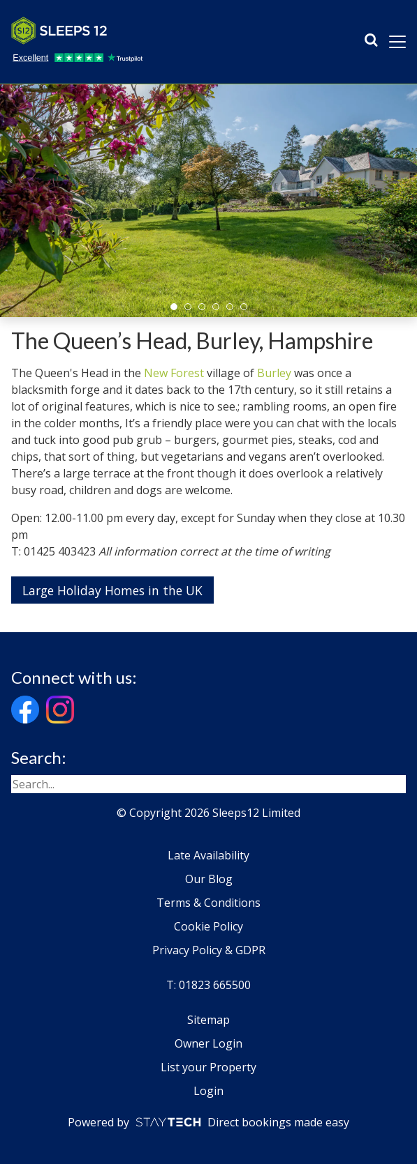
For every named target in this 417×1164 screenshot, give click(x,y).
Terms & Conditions (208, 902)
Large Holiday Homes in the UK (112, 590)
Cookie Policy (208, 926)
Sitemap (208, 1019)
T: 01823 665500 (208, 985)
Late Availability (208, 855)
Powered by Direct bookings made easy (208, 1122)
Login (208, 1090)
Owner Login (208, 1043)
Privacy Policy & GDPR (208, 950)
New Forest (174, 373)
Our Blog (209, 879)
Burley (274, 373)
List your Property (208, 1067)
